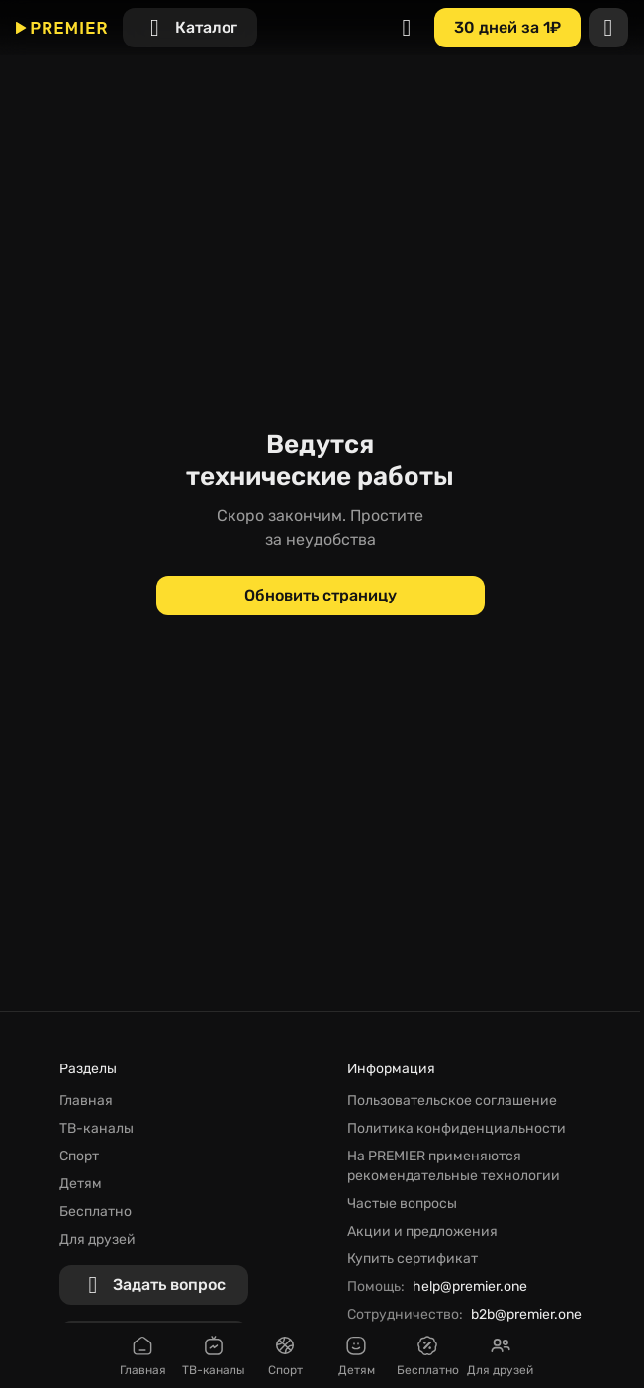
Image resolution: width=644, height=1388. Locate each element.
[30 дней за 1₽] (507, 27)
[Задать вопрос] (153, 1285)
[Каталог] (190, 27)
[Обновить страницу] (320, 595)
